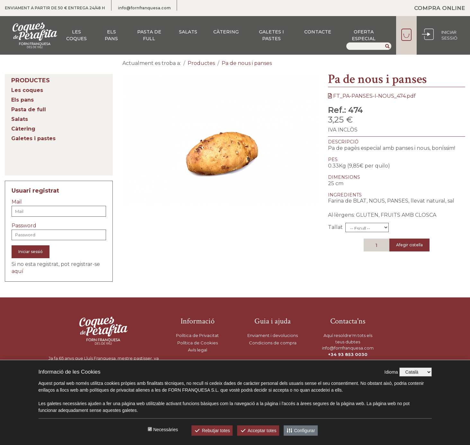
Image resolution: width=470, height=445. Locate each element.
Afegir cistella (409, 244)
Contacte (317, 32)
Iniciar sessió (30, 251)
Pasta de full (149, 35)
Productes (201, 63)
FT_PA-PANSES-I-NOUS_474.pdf (372, 96)
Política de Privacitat (197, 335)
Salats (188, 32)
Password (24, 225)
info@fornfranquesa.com (144, 7)
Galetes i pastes (271, 35)
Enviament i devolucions (272, 335)
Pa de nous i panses (247, 63)
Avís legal (197, 349)
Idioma (391, 372)
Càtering (226, 32)
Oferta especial (364, 35)
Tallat (335, 227)
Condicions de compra (273, 342)
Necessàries (165, 429)
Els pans (111, 35)
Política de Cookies (197, 342)
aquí (17, 271)
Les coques (76, 35)
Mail (17, 202)
